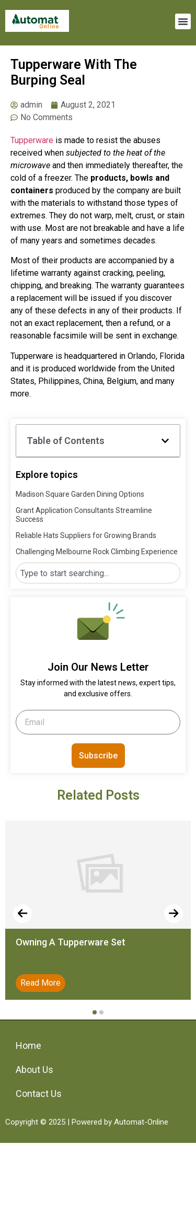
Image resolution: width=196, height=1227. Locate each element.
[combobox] (98, 573)
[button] (183, 21)
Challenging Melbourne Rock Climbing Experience (97, 551)
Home (28, 1045)
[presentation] (22, 913)
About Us (34, 1069)
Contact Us (39, 1093)
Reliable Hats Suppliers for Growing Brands (86, 535)
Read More (40, 983)
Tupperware (31, 140)
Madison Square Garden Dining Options (80, 494)
